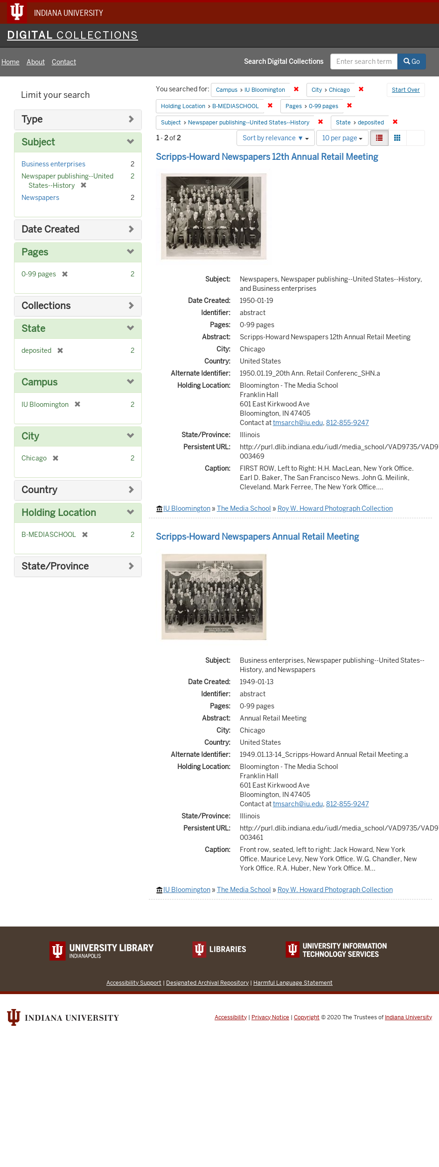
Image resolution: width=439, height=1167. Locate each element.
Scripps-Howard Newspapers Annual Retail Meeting (257, 536)
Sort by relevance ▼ (276, 138)
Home (10, 62)
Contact (64, 62)
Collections (45, 306)
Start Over (406, 90)
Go (412, 61)
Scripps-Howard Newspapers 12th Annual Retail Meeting (267, 156)
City (30, 436)
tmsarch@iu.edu (298, 423)
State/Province (55, 566)
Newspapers (40, 197)
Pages (34, 252)
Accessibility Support (133, 982)
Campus (39, 382)
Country (39, 490)
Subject (38, 142)
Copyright (307, 1017)
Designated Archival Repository (207, 982)
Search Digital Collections (283, 61)
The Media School (244, 508)
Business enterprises (53, 164)
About (36, 62)
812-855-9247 (347, 423)
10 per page (342, 138)
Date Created (50, 229)
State (33, 329)
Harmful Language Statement (293, 982)
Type (31, 119)
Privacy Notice (270, 1017)
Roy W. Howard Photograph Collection (335, 508)
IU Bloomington (186, 508)
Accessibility (231, 1017)
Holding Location (58, 513)
